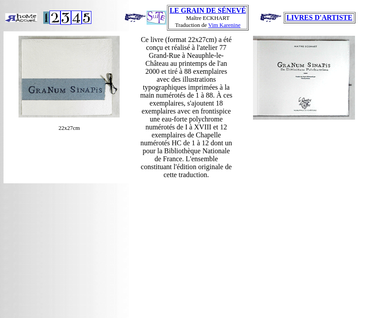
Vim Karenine (224, 25)
